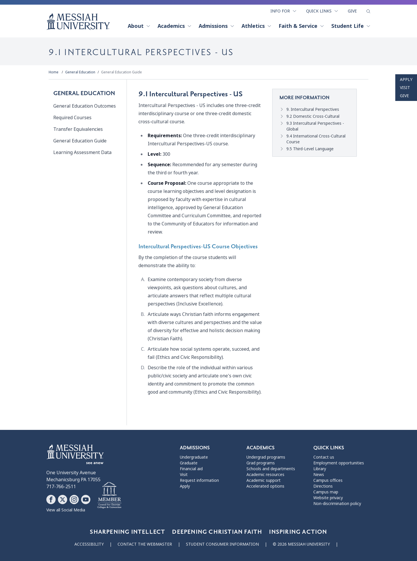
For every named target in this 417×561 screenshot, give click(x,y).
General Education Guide (121, 72)
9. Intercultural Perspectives (312, 109)
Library (319, 469)
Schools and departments (270, 469)
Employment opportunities (338, 463)
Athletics (257, 26)
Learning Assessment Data (82, 152)
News (318, 474)
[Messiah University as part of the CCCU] (109, 495)
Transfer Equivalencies (78, 129)
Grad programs (260, 463)
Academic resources (265, 474)
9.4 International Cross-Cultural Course (315, 139)
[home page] (78, 21)
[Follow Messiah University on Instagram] (74, 499)
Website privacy (328, 498)
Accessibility (89, 544)
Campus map (325, 492)
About (139, 26)
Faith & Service (301, 26)
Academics (175, 26)
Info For (283, 11)
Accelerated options (265, 486)
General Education (80, 72)
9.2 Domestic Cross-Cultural (312, 116)
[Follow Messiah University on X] (62, 499)
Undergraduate (194, 457)
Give (352, 11)
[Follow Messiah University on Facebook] (51, 499)
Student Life (351, 26)
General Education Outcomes (84, 106)
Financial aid (191, 469)
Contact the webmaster (145, 544)
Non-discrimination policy (337, 503)
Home (53, 72)
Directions (323, 486)
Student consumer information (222, 544)
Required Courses (72, 117)
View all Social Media (65, 510)
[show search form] (368, 11)
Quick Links (322, 11)
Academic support (263, 480)
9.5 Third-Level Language (310, 149)
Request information (199, 480)
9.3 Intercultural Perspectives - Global (315, 126)
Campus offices (328, 480)
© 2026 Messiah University (301, 544)
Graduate (188, 463)
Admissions (217, 26)
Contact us (323, 457)
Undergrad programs (265, 457)
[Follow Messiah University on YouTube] (85, 499)
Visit (405, 88)
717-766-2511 (61, 486)
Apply (406, 79)
